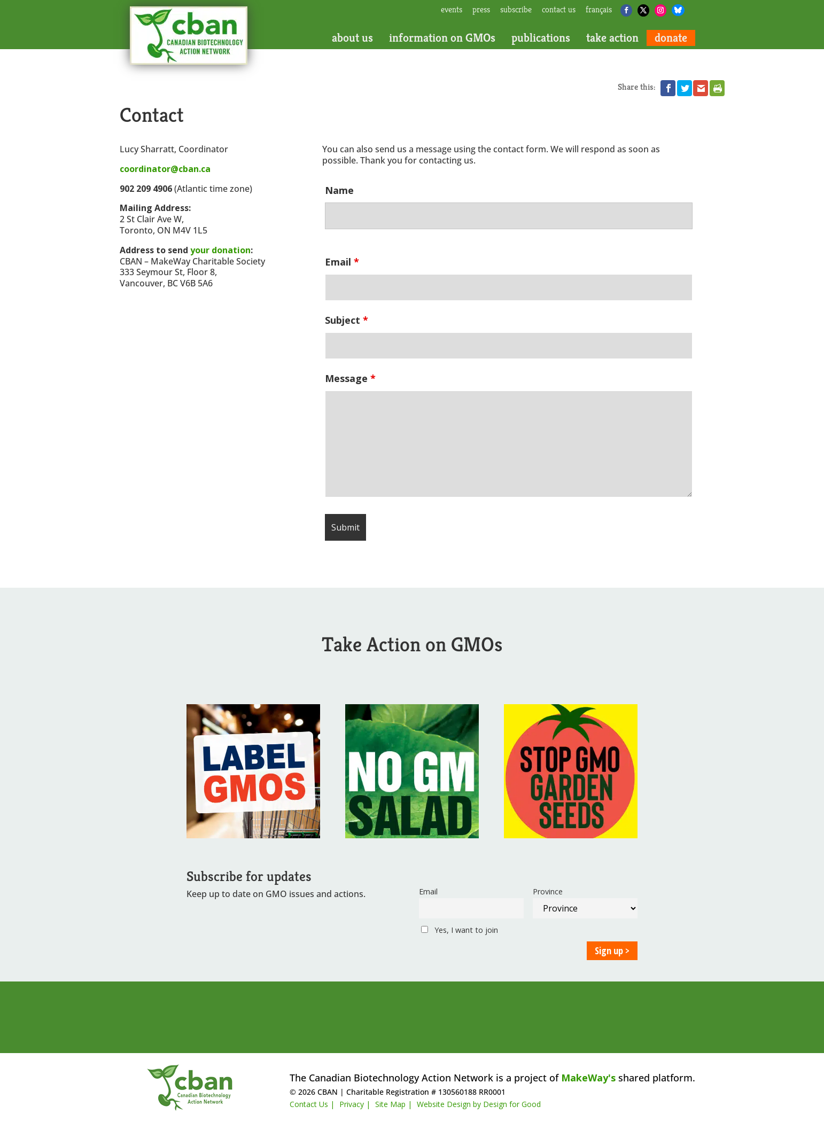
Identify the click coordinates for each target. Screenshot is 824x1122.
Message (350, 378)
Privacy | (354, 1104)
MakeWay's (588, 1077)
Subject (346, 320)
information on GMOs (442, 38)
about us (352, 38)
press (481, 10)
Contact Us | (312, 1104)
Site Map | (393, 1104)
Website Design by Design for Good (479, 1104)
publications (540, 38)
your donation (220, 250)
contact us (559, 10)
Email (342, 261)
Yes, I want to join (459, 930)
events (451, 10)
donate (671, 38)
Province (548, 891)
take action (612, 38)
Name (339, 190)
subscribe (516, 10)
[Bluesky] (678, 10)
